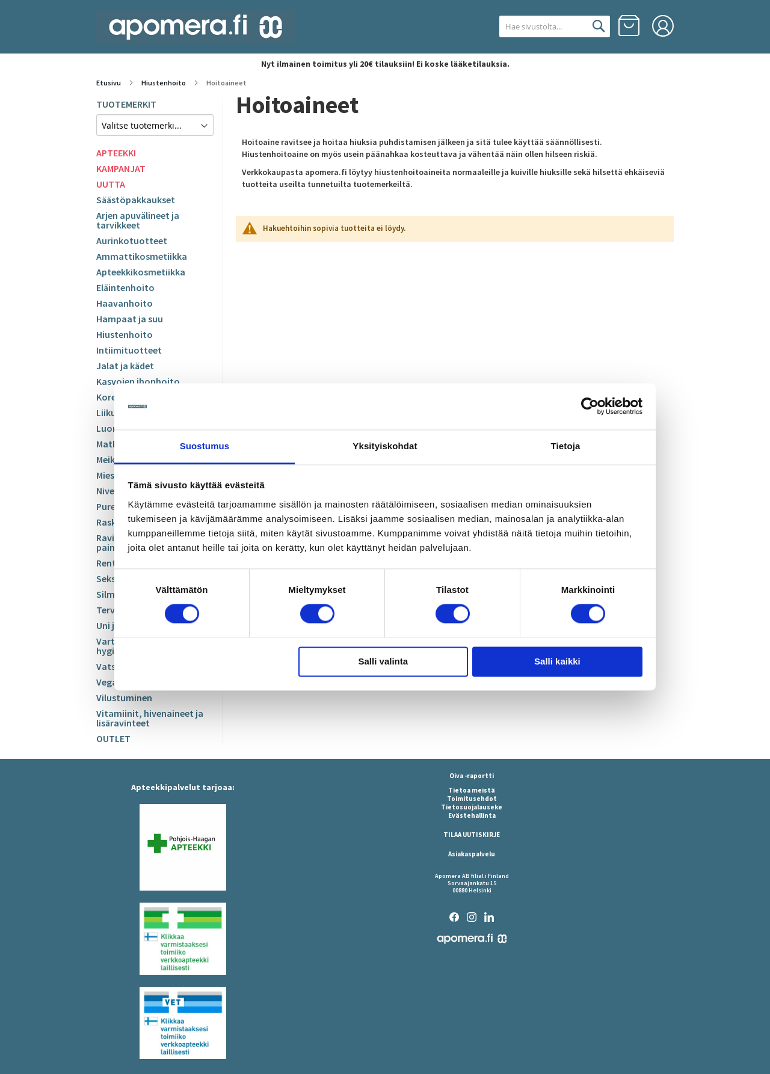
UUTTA (110, 184)
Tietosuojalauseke (471, 807)
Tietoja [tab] (566, 446)
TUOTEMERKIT (126, 104)
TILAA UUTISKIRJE (471, 834)
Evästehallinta (472, 815)
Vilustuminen (124, 698)
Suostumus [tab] (205, 446)
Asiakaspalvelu (471, 854)
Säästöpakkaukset (135, 200)
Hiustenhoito (164, 82)
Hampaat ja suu (129, 319)
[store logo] (195, 27)
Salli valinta (383, 661)
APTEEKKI (116, 153)
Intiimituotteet (129, 350)
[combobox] (539, 26)
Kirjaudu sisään (663, 26)
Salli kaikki (557, 661)
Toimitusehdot (472, 798)
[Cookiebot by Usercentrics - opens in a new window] (589, 406)
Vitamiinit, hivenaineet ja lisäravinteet (149, 718)
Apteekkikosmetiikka (140, 272)
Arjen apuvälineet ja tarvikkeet (137, 220)
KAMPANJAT (121, 168)
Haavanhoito (124, 303)
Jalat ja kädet (125, 366)
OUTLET (113, 738)
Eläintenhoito (125, 287)
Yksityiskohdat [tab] (385, 446)
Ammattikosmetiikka (141, 256)
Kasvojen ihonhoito (138, 381)
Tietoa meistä (471, 790)
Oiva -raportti (471, 776)
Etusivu (109, 82)
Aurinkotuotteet (131, 241)
